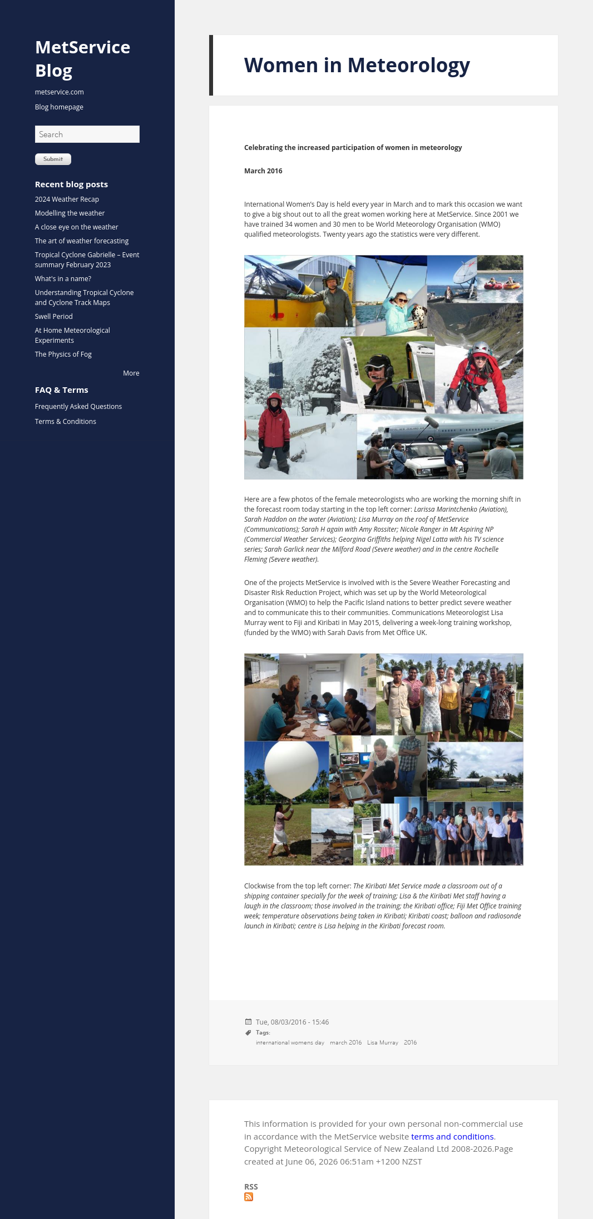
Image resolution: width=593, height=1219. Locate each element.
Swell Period (54, 316)
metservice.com (59, 92)
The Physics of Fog (63, 354)
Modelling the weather (70, 213)
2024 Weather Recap (67, 199)
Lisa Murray (382, 1042)
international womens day (290, 1042)
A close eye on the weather (76, 227)
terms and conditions (452, 1136)
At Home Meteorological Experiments (72, 335)
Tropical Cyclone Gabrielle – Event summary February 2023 (87, 259)
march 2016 (346, 1042)
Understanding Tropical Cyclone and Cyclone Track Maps (84, 297)
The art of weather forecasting (82, 241)
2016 (410, 1042)
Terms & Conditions (65, 421)
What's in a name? (63, 278)
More (131, 373)
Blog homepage (59, 107)
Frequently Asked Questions (78, 406)
